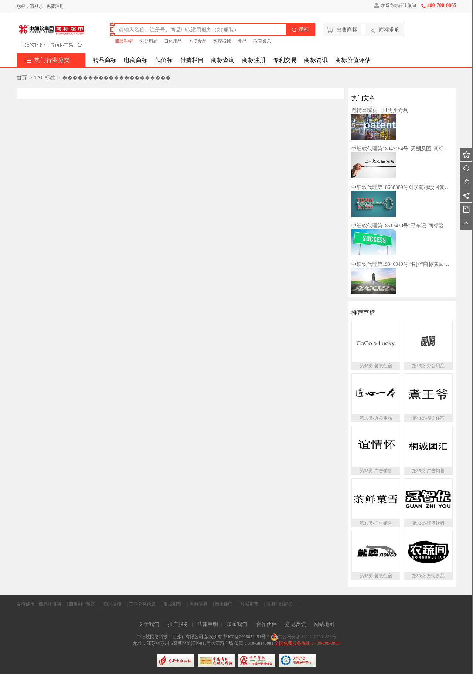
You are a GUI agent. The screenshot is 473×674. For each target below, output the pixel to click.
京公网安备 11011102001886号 (303, 636)
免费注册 (55, 6)
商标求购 (384, 30)
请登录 (36, 6)
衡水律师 (112, 604)
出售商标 (342, 30)
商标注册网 (50, 604)
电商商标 (135, 60)
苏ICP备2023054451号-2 (246, 636)
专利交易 (285, 60)
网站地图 (324, 624)
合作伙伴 (266, 624)
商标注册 (254, 60)
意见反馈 (295, 624)
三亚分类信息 (142, 604)
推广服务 (178, 624)
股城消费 (172, 604)
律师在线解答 (279, 604)
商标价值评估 (353, 60)
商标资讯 (316, 60)
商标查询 (223, 60)
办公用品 (148, 41)
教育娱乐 (262, 41)
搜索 (300, 29)
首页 (22, 78)
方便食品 (198, 41)
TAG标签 (44, 78)
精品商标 (104, 60)
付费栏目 (192, 60)
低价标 (164, 60)
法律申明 (207, 624)
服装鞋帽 (124, 41)
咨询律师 (198, 604)
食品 (242, 41)
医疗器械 (222, 41)
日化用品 (173, 41)
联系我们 (237, 624)
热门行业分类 (47, 60)
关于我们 (149, 624)
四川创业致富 (82, 604)
